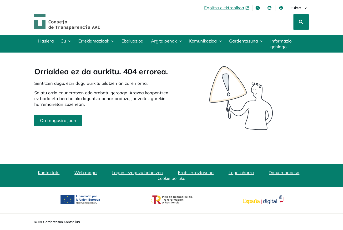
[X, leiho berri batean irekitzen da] (258, 8)
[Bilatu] (301, 22)
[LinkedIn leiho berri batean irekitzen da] (270, 8)
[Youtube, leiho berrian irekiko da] (281, 8)
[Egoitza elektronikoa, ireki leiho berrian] (226, 8)
